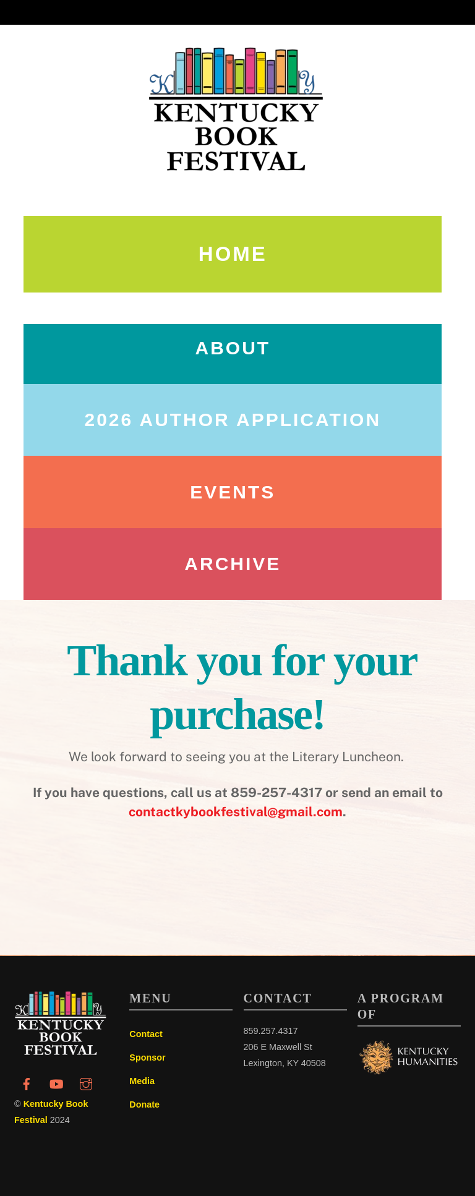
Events (232, 492)
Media (142, 1081)
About (232, 348)
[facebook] (26, 1083)
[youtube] (56, 1083)
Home (233, 253)
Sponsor (147, 1057)
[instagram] (86, 1083)
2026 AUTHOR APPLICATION (233, 419)
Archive (232, 563)
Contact (146, 1034)
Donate (144, 1104)
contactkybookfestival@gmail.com (236, 811)
